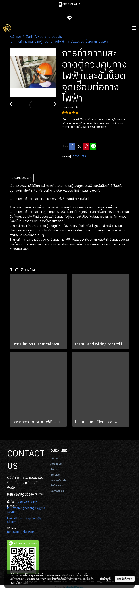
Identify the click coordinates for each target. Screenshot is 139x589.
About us (56, 464)
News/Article (58, 480)
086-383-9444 (28, 501)
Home (54, 459)
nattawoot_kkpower (20, 532)
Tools (54, 469)
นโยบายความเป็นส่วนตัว (81, 578)
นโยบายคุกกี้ (22, 582)
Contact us (57, 491)
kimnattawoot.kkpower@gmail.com (25, 520)
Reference (56, 486)
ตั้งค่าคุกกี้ (105, 578)
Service (55, 475)
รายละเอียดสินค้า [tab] (22, 177)
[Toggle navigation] (134, 28)
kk (8, 508)
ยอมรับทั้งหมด (124, 578)
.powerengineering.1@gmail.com (26, 510)
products (79, 156)
